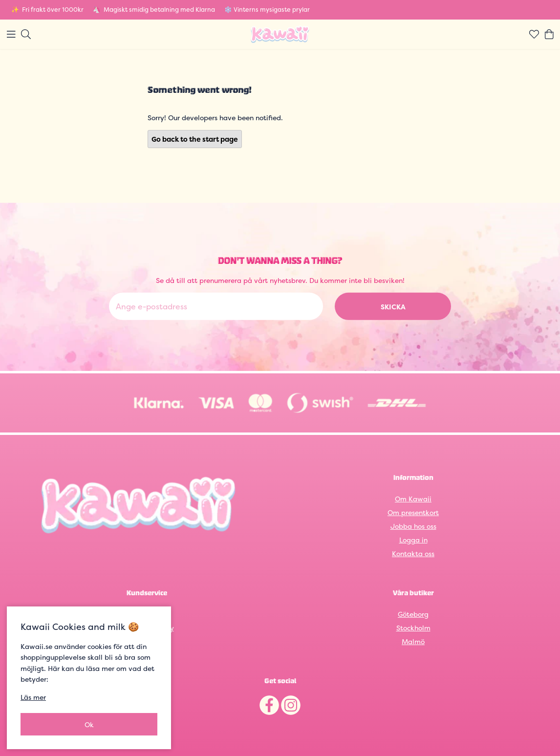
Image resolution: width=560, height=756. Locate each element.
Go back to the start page (194, 139)
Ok (89, 724)
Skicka (393, 306)
